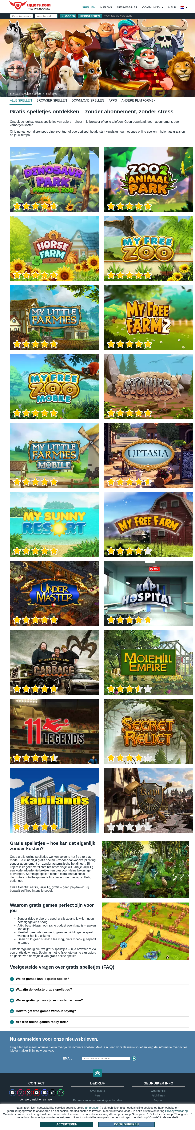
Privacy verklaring (176, 1110)
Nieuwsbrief (127, 7)
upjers (30, 5)
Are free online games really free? (42, 1022)
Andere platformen (138, 100)
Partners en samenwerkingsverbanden (97, 1100)
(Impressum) (93, 1107)
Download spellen (88, 100)
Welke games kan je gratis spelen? (42, 979)
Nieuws (106, 7)
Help (172, 7)
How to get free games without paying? (46, 1011)
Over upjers (97, 1090)
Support (158, 1100)
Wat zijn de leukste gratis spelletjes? (44, 989)
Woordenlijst (158, 1090)
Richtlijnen (158, 1095)
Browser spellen (52, 100)
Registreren (90, 16)
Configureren (126, 1124)
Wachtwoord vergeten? (118, 15)
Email (67, 1058)
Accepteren (66, 1124)
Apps (113, 100)
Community (151, 7)
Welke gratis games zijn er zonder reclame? (49, 1000)
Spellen (88, 7)
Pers (98, 1095)
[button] (97, 1073)
